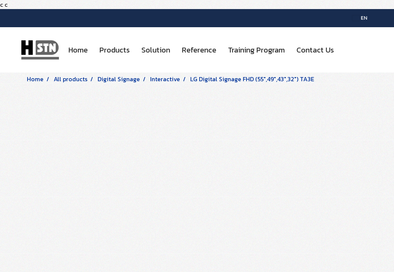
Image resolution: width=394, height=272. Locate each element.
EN (359, 18)
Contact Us (315, 50)
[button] (346, 50)
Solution (155, 50)
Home (78, 50)
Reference (199, 50)
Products (114, 50)
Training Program (256, 50)
